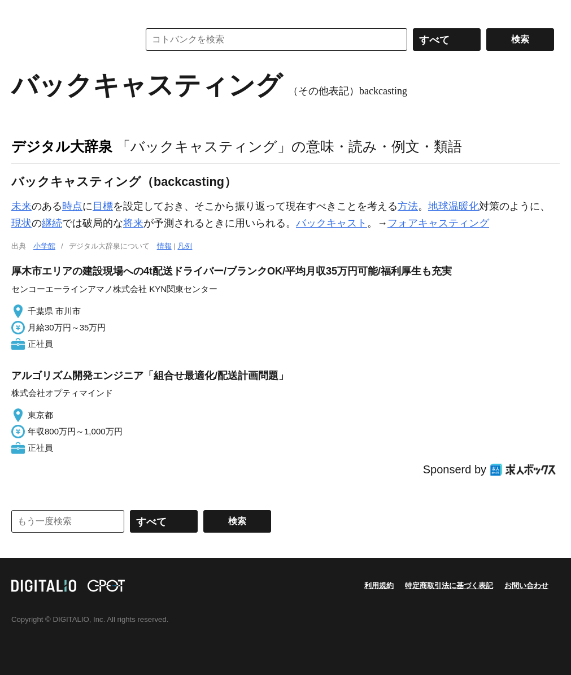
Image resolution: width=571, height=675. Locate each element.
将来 (133, 223)
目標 (103, 206)
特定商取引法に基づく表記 (449, 585)
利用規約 (379, 585)
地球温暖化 (453, 206)
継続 (52, 223)
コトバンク (67, 39)
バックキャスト (331, 223)
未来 (21, 206)
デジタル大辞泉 (61, 146)
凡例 (184, 246)
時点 (72, 206)
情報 (164, 246)
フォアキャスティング (438, 223)
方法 (408, 206)
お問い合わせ (526, 585)
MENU (22, 11)
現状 (21, 223)
